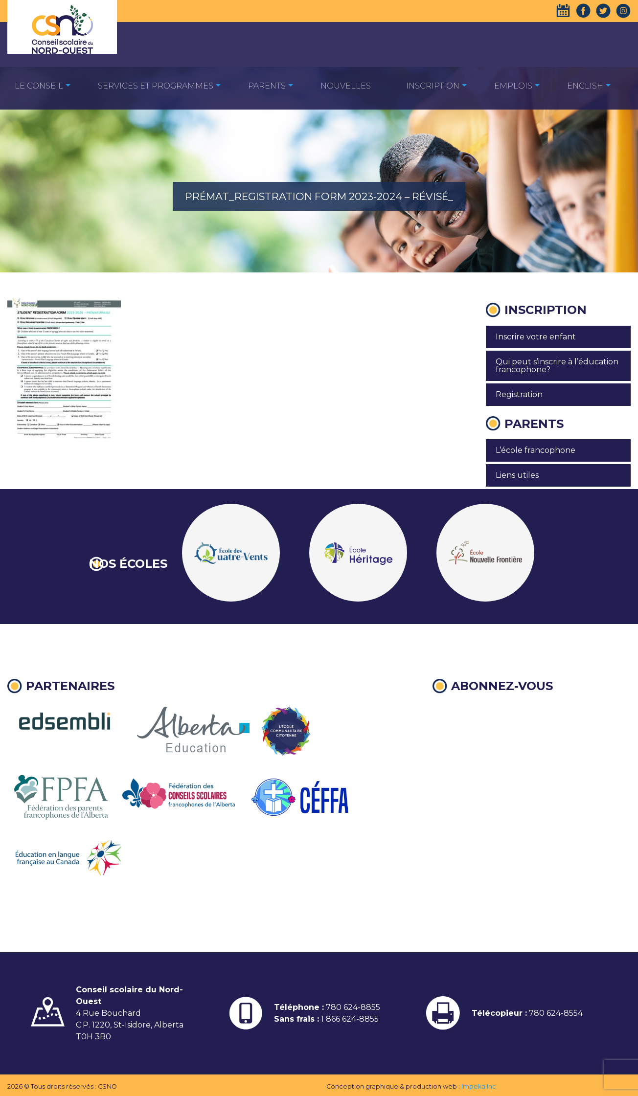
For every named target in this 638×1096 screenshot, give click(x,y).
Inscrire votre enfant (536, 336)
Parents (267, 85)
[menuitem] (38, 85)
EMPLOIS (513, 85)
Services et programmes (155, 85)
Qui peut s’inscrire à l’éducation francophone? (557, 365)
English (585, 85)
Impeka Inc (478, 1086)
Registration (519, 394)
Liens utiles (517, 475)
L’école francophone (535, 450)
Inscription (432, 85)
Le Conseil (39, 85)
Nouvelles (345, 85)
